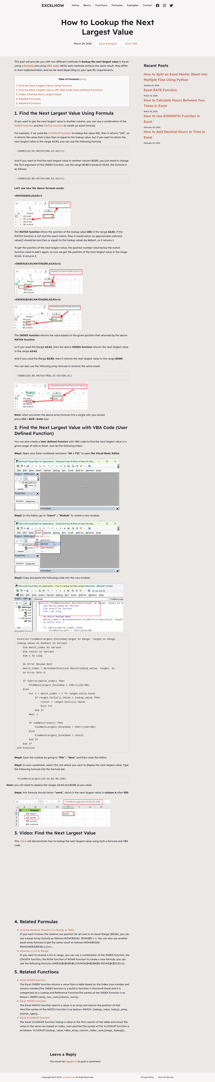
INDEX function (23, 125)
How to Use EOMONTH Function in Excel (172, 119)
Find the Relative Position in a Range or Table (47, 930)
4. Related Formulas (28, 98)
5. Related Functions (28, 103)
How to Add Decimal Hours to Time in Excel (174, 134)
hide (82, 79)
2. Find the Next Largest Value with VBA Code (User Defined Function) (59, 90)
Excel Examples (108, 43)
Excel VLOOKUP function (35, 1017)
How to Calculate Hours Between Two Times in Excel (174, 103)
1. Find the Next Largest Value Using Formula (44, 85)
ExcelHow (53, 5)
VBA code (53, 65)
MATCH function (53, 125)
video (23, 841)
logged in (71, 1061)
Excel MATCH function (33, 1001)
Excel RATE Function (160, 90)
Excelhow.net (69, 1077)
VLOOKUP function (59, 133)
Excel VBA (131, 43)
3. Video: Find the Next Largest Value (39, 94)
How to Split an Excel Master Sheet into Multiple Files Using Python (175, 77)
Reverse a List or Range (34, 950)
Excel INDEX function (33, 980)
